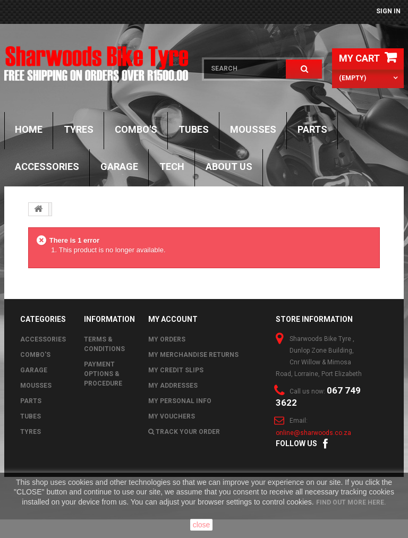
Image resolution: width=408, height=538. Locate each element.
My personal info (179, 401)
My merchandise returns (193, 354)
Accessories (47, 166)
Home (28, 129)
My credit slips (175, 370)
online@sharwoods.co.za (313, 433)
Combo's (136, 129)
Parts (312, 129)
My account (173, 319)
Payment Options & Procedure (103, 374)
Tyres (79, 129)
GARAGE (119, 166)
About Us (229, 166)
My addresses (173, 385)
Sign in (388, 11)
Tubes (193, 129)
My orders (166, 339)
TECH (171, 166)
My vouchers (171, 416)
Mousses (253, 129)
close (201, 524)
